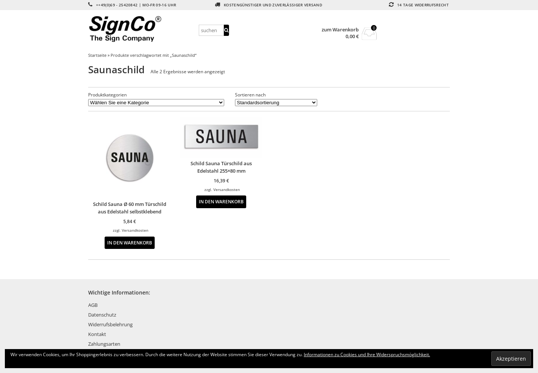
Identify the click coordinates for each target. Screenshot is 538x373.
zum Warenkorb (340, 29)
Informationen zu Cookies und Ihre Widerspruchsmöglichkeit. (367, 354)
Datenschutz (102, 314)
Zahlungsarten (104, 343)
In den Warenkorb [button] (129, 243)
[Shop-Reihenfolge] (276, 102)
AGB (93, 305)
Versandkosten (135, 230)
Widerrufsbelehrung (110, 324)
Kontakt (97, 334)
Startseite (97, 55)
